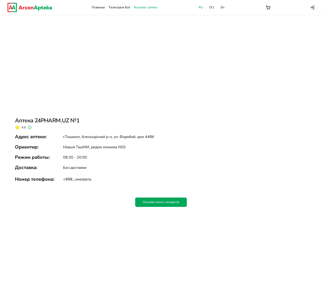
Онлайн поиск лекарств (161, 202)
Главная (98, 7)
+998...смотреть (77, 179)
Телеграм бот (119, 7)
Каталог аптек (145, 7)
